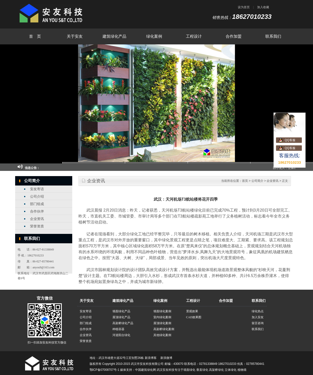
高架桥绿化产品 (122, 323)
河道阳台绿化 (121, 335)
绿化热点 (258, 311)
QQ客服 (290, 140)
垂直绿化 (202, 370)
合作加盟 (234, 36)
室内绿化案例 (162, 317)
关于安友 (75, 36)
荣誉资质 (37, 226)
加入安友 (258, 317)
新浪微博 (166, 358)
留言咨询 (258, 323)
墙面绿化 (189, 370)
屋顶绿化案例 (162, 323)
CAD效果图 (193, 317)
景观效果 (192, 311)
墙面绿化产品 (121, 311)
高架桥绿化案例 (163, 329)
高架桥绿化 (216, 370)
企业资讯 (37, 219)
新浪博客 (151, 358)
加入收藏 (263, 7)
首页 (245, 181)
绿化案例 (154, 36)
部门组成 (37, 204)
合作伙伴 (37, 211)
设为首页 (244, 7)
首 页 (35, 36)
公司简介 (257, 181)
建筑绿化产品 (114, 36)
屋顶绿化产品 (121, 317)
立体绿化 (231, 370)
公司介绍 (37, 196)
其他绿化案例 (162, 335)
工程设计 (194, 36)
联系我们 (273, 36)
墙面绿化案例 (162, 311)
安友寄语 (37, 189)
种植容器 (118, 329)
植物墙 (242, 370)
